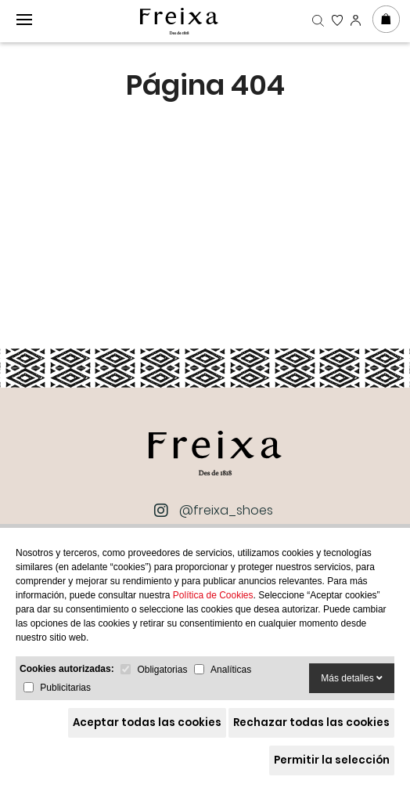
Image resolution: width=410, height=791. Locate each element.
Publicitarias (65, 687)
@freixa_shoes (215, 510)
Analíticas (230, 669)
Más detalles (352, 678)
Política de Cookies (213, 595)
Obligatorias (162, 669)
